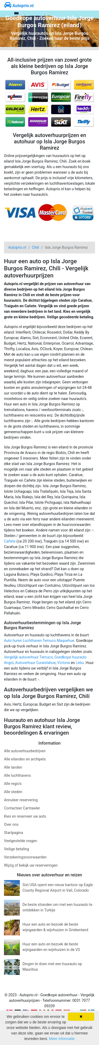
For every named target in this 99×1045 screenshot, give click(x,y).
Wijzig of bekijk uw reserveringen (31, 865)
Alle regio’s (13, 784)
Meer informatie (62, 1039)
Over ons (11, 824)
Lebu (80, 663)
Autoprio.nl (19, 5)
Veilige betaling (16, 849)
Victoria (63, 663)
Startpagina (13, 833)
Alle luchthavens (17, 775)
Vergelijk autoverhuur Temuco (28, 657)
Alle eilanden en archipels (25, 759)
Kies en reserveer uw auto (25, 816)
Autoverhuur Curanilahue (35, 663)
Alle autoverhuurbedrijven (25, 751)
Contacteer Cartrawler (22, 808)
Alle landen (13, 767)
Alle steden (13, 792)
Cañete (10, 541)
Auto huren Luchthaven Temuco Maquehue (39, 640)
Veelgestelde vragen (20, 841)
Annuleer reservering (21, 800)
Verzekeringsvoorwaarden (25, 857)
